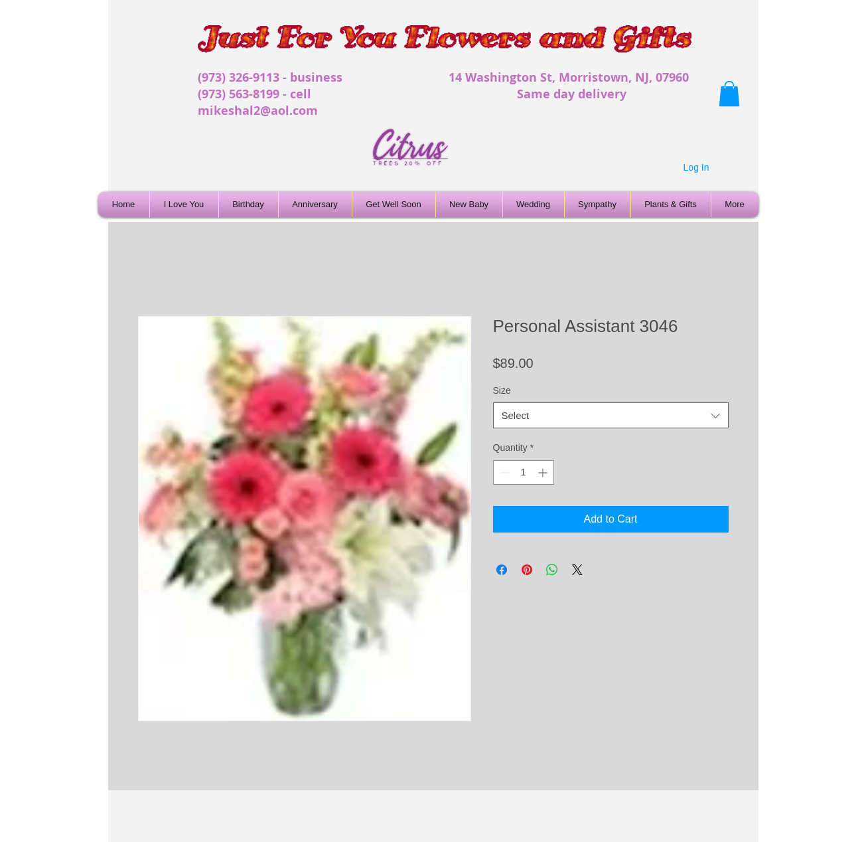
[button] (729, 93)
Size (502, 390)
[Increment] (544, 472)
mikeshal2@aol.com (258, 110)
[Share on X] (577, 570)
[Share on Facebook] (502, 570)
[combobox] (611, 415)
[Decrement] (503, 472)
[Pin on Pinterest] (527, 570)
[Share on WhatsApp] (552, 570)
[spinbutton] (524, 472)
